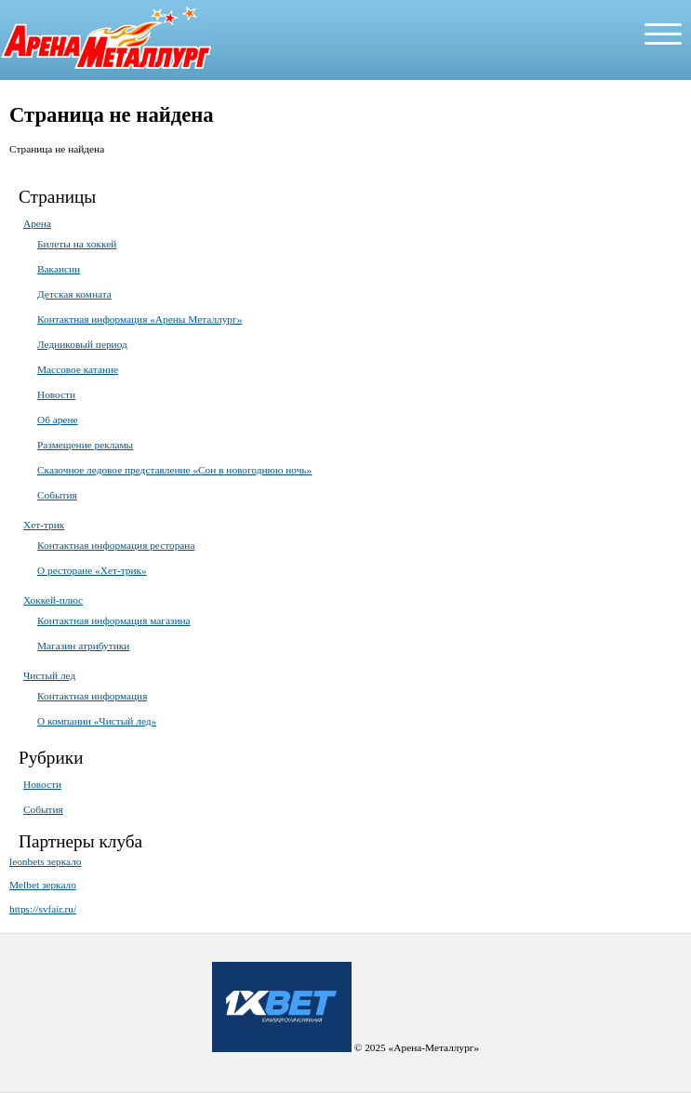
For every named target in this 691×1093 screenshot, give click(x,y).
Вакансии (58, 268)
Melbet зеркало (42, 884)
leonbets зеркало (45, 861)
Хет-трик (43, 524)
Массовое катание (77, 369)
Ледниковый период (82, 344)
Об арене (57, 419)
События (57, 494)
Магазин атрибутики (83, 645)
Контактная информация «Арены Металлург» (139, 319)
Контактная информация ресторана (115, 545)
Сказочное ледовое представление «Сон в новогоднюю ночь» (174, 469)
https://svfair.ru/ (42, 908)
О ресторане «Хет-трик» (92, 570)
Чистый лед (49, 675)
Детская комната (74, 294)
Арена (37, 223)
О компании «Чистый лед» (96, 720)
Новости (56, 394)
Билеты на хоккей (76, 243)
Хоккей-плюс (53, 600)
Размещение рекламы (85, 444)
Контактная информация (92, 695)
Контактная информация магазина (114, 620)
